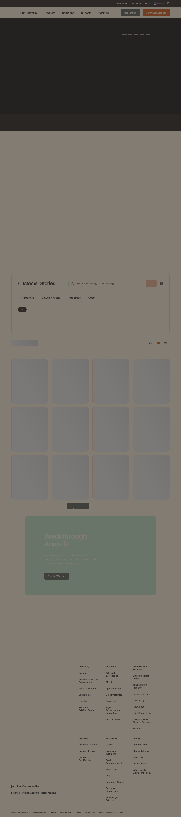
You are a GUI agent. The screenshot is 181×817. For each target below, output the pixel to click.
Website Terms (66, 813)
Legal (78, 813)
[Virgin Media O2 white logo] (94, 123)
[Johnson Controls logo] (52, 123)
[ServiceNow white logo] (69, 123)
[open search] (168, 3)
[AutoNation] (78, 123)
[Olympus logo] (128, 123)
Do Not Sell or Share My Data (111, 813)
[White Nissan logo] (137, 123)
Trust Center (89, 813)
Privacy (53, 813)
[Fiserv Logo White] (61, 123)
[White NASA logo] (44, 123)
